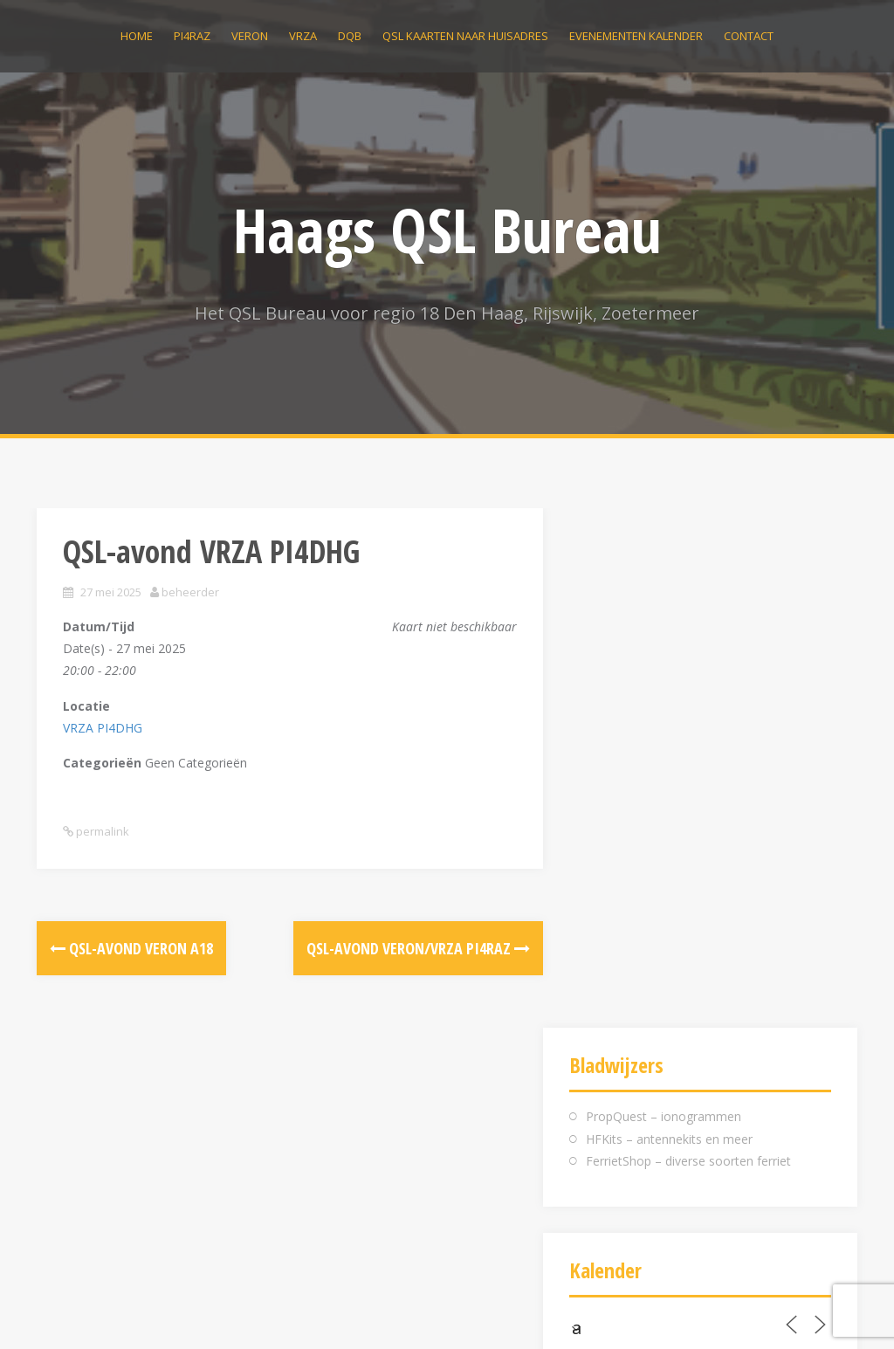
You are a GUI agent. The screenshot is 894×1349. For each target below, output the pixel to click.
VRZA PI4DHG (102, 727)
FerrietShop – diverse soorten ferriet (688, 641)
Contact (749, 36)
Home (136, 36)
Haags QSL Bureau (447, 230)
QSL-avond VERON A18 (131, 948)
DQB (349, 36)
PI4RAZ (192, 36)
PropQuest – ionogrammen (663, 596)
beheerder (190, 592)
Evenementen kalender (636, 36)
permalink (101, 831)
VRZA (303, 36)
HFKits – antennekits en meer (669, 619)
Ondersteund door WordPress (121, 1312)
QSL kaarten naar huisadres (465, 36)
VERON (249, 36)
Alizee (282, 1312)
